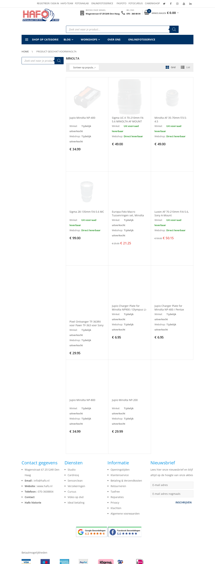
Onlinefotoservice (102, 3)
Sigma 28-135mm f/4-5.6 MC (86, 196)
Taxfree (115, 444)
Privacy (115, 455)
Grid (173, 67)
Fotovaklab (82, 3)
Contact (30, 450)
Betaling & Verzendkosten (126, 433)
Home (25, 51)
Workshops (89, 39)
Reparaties (117, 450)
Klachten (116, 461)
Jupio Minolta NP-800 (82, 368)
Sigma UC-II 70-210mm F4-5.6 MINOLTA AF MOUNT (128, 119)
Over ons (114, 39)
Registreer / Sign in (48, 3)
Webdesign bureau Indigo (115, 557)
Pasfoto (121, 3)
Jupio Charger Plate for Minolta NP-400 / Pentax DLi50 (169, 278)
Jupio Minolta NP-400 (82, 117)
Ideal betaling (76, 455)
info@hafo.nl (42, 433)
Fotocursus (136, 3)
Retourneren (118, 439)
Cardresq (73, 428)
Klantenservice (120, 428)
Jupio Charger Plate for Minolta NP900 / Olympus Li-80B (129, 278)
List (188, 67)
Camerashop (152, 3)
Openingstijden (120, 422)
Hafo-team (67, 3)
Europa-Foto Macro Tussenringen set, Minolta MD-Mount (128, 199)
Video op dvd (76, 450)
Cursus (72, 444)
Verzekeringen (76, 439)
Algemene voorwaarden (125, 466)
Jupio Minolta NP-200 (125, 368)
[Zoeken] (174, 29)
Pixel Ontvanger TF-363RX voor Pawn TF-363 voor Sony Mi (86, 294)
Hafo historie (33, 455)
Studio (72, 422)
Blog (67, 39)
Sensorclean (75, 433)
